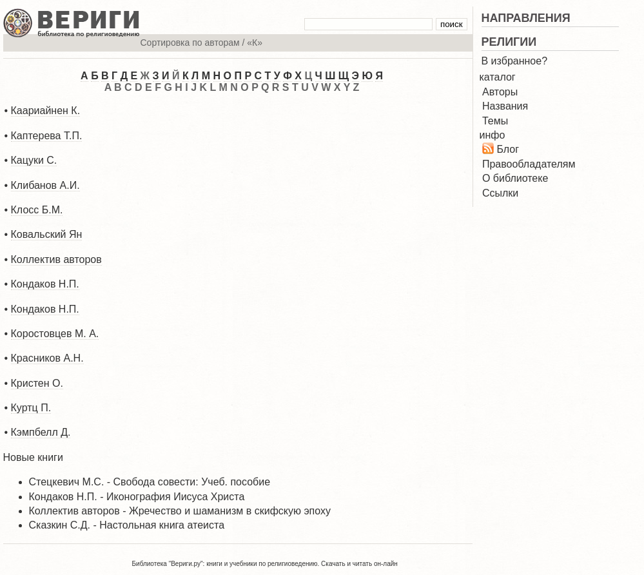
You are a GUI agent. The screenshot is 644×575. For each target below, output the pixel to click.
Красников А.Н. (47, 358)
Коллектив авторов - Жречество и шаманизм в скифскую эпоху (180, 510)
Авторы (500, 91)
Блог (507, 149)
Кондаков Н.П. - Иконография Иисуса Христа (137, 496)
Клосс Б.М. (37, 209)
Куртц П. (31, 407)
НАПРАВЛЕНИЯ (526, 18)
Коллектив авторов (56, 259)
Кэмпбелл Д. (41, 432)
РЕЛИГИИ (509, 41)
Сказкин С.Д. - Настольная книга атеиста (127, 525)
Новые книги (33, 457)
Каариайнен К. (46, 110)
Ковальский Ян (47, 234)
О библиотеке (515, 178)
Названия (505, 106)
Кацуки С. (34, 160)
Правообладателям (529, 164)
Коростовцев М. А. (55, 333)
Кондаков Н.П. (45, 283)
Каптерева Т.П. (47, 135)
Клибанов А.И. (45, 185)
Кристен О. (37, 383)
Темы (495, 120)
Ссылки (500, 193)
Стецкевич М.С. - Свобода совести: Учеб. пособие (150, 481)
